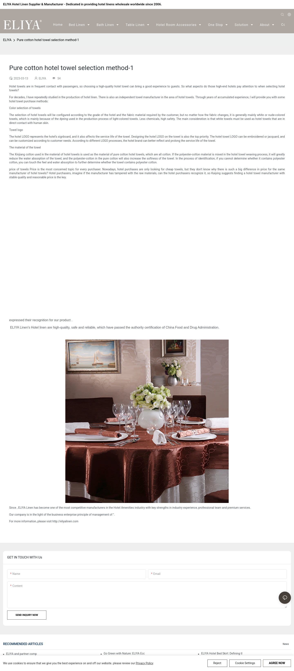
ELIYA (7, 40)
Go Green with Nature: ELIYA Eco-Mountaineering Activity (124, 653)
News (286, 644)
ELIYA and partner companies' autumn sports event (21, 653)
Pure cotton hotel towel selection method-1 (48, 40)
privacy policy (144, 663)
